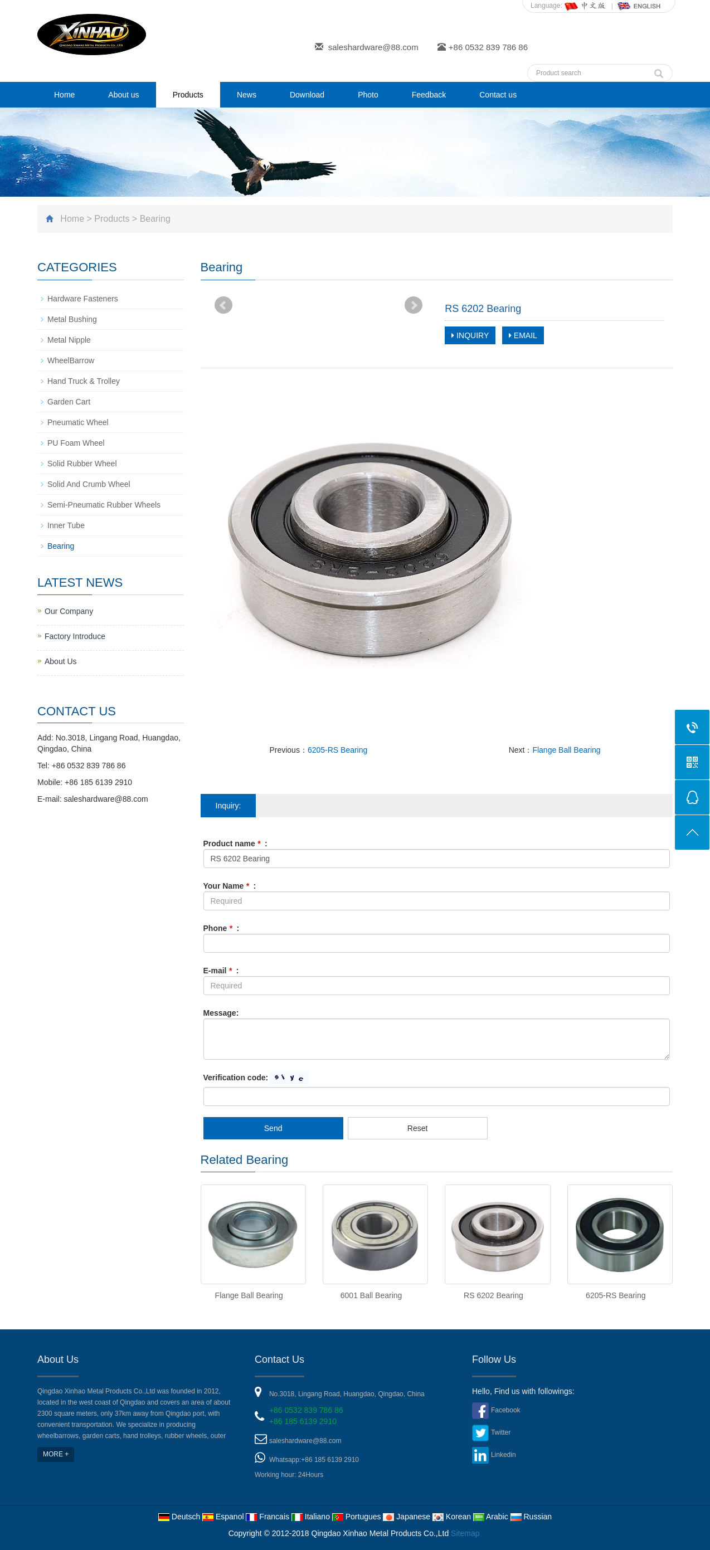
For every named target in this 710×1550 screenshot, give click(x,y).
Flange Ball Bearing (566, 749)
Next (413, 305)
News (246, 94)
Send (273, 1128)
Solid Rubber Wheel (82, 463)
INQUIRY (470, 335)
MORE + (56, 1454)
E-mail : (221, 970)
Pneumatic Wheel (78, 422)
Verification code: (236, 1077)
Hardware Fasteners (82, 298)
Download (307, 94)
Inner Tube (66, 525)
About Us (61, 661)
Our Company (69, 611)
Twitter (500, 1432)
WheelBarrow (70, 360)
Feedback (429, 94)
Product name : (235, 843)
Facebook (506, 1410)
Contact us (498, 94)
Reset (417, 1128)
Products (188, 94)
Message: (221, 1012)
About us (123, 94)
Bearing (155, 218)
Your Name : (229, 885)
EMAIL (523, 335)
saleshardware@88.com (373, 47)
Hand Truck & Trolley (83, 381)
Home (64, 94)
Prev (223, 305)
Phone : (221, 928)
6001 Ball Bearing (371, 1295)
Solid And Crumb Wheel (88, 484)
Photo (368, 94)
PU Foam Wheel (76, 442)
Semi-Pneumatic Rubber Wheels (104, 504)
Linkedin (503, 1455)
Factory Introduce (75, 636)
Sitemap (465, 1533)
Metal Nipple (69, 339)
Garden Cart (68, 401)
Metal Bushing (72, 319)
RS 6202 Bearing (493, 1295)
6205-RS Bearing (337, 749)
